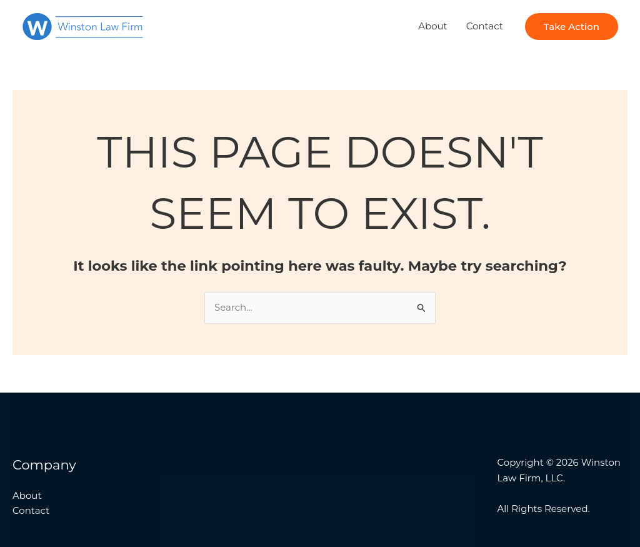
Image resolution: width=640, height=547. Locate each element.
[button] (571, 26)
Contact (484, 26)
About (433, 26)
